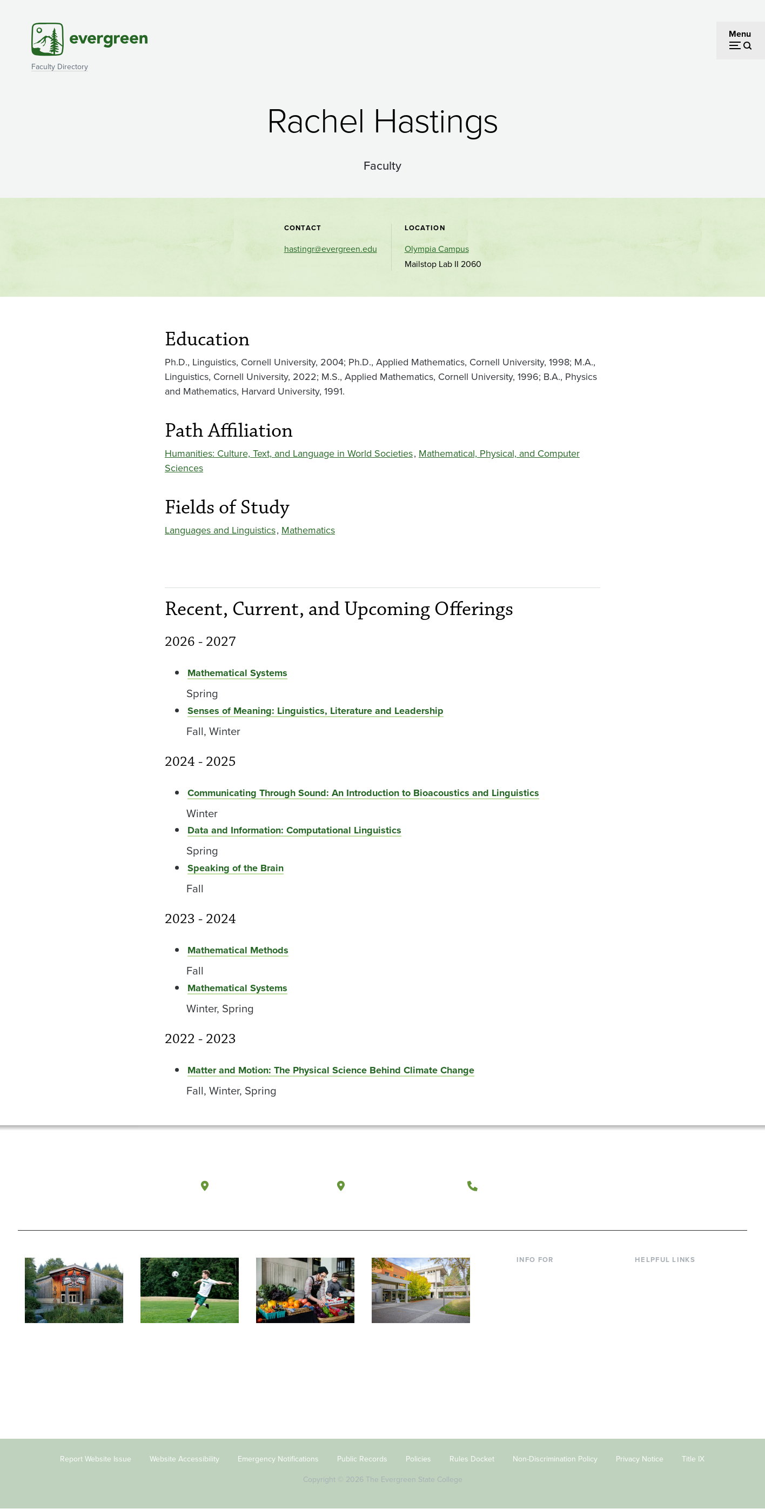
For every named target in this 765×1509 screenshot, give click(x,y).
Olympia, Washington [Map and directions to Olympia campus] (268, 1185)
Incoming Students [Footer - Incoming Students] (551, 1293)
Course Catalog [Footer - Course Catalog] (664, 1329)
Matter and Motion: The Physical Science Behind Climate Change (330, 1070)
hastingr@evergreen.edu (330, 249)
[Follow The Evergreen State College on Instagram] (676, 1186)
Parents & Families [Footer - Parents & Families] (551, 1311)
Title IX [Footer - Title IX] (693, 1459)
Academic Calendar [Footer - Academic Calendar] (672, 1346)
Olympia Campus (437, 249)
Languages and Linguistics (220, 530)
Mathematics (308, 530)
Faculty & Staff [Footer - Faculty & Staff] (543, 1329)
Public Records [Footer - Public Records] (362, 1459)
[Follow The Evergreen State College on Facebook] (632, 1186)
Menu (740, 34)
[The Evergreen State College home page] (95, 1188)
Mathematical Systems (237, 673)
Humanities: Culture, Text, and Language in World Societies (289, 453)
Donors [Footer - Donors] (529, 1346)
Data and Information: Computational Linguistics (294, 830)
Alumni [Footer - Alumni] (529, 1364)
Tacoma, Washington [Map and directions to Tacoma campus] (403, 1185)
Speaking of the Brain (235, 868)
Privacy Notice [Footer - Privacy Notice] (639, 1459)
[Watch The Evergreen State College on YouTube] (654, 1186)
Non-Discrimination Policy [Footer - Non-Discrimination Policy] (555, 1459)
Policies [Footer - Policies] (418, 1459)
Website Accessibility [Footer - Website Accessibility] (184, 1459)
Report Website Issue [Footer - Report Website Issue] (95, 1459)
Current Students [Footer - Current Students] (548, 1276)
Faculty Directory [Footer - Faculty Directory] (667, 1293)
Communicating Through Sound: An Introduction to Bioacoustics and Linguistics (363, 793)
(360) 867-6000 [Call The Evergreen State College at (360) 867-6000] (523, 1185)
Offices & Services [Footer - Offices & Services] (669, 1311)
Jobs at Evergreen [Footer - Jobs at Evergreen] (669, 1381)
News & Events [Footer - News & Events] (663, 1364)
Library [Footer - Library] (647, 1276)
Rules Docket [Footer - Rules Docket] (471, 1459)
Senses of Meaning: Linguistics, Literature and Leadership (315, 711)
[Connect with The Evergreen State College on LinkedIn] (698, 1186)
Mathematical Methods (237, 950)
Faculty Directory (59, 66)
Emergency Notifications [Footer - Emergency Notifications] (278, 1459)
